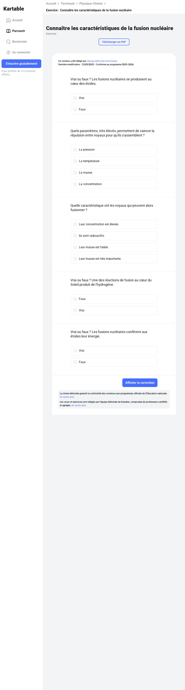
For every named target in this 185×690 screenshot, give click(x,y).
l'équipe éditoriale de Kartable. (102, 61)
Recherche (16, 41)
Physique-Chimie (91, 3)
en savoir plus (67, 397)
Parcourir (15, 31)
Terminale (68, 3)
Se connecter (18, 52)
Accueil (14, 20)
